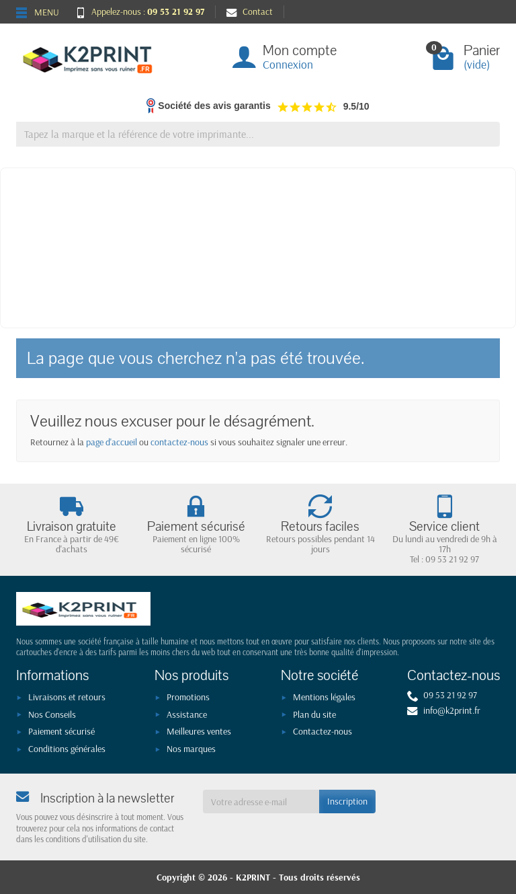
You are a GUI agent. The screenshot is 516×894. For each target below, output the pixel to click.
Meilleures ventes (199, 731)
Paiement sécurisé (61, 731)
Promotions (188, 697)
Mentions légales (324, 697)
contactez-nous (179, 442)
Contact (249, 11)
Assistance (187, 714)
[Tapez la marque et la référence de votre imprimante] (258, 134)
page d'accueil (111, 442)
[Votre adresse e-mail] (261, 801)
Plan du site (314, 714)
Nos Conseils (52, 714)
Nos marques (191, 749)
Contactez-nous (322, 731)
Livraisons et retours (66, 697)
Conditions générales (66, 749)
